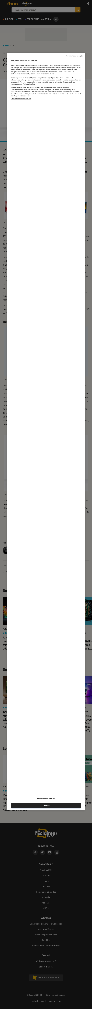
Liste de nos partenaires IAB (21, 99)
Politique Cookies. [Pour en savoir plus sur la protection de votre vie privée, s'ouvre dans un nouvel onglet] (28, 84)
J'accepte (46, 805)
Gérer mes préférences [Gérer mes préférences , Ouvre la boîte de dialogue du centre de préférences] (46, 798)
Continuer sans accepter (74, 56)
